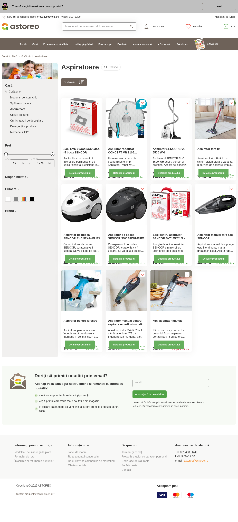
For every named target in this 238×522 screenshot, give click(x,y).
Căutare (131, 28)
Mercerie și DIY (19, 134)
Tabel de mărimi (77, 463)
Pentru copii (105, 45)
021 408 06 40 (188, 463)
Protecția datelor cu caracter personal (144, 468)
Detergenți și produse (23, 128)
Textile (23, 45)
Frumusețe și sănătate (55, 45)
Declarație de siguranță (136, 472)
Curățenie (26, 58)
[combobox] (93, 28)
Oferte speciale (77, 476)
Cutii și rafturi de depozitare (26, 122)
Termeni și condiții (133, 463)
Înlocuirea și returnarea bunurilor (34, 472)
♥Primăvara (181, 45)
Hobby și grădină (83, 45)
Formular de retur (24, 468)
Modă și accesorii (142, 45)
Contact (126, 481)
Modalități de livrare (225, 18)
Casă (35, 45)
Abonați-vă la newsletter (149, 405)
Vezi (216, 7)
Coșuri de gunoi (19, 116)
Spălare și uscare (20, 105)
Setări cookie (129, 476)
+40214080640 (45, 18)
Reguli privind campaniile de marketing (91, 472)
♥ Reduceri (164, 45)
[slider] (6, 156)
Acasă (5, 58)
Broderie (122, 45)
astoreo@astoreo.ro (196, 472)
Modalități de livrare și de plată (33, 463)
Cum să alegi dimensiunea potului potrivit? (37, 7)
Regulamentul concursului (83, 468)
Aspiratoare (17, 110)
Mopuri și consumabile (23, 99)
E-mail (139, 394)
